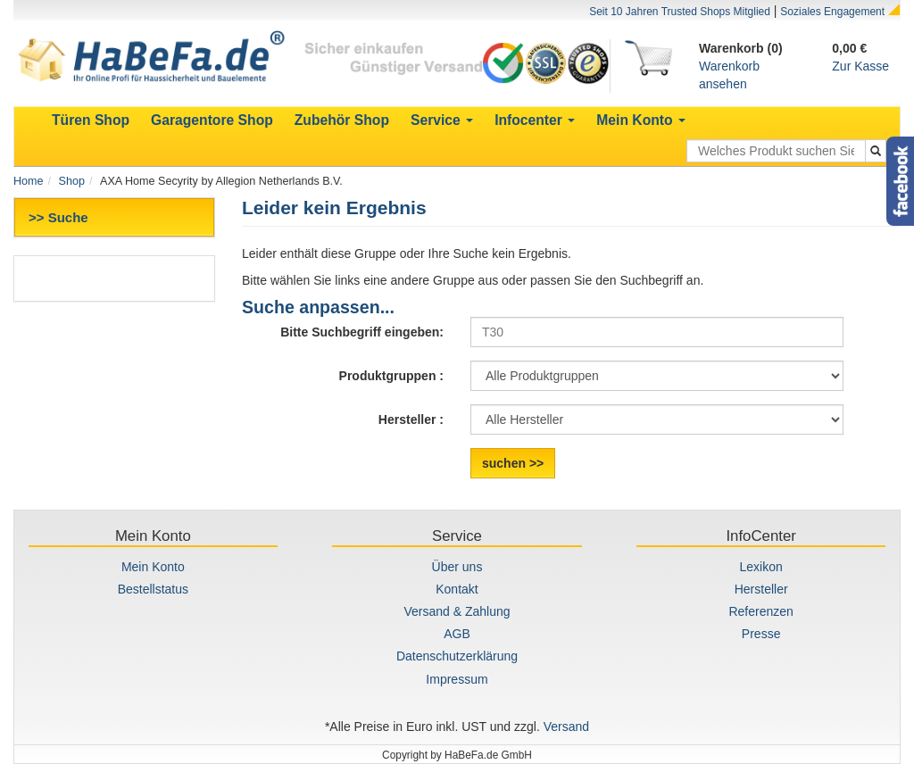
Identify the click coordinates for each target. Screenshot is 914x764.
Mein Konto (153, 567)
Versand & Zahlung (456, 611)
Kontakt (457, 589)
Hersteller (761, 589)
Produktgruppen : (391, 376)
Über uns (457, 567)
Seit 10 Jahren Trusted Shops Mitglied (679, 11)
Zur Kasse (860, 66)
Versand (566, 726)
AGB (457, 634)
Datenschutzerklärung (457, 656)
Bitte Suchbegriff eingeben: (362, 332)
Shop (72, 181)
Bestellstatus (153, 589)
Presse (761, 634)
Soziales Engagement (832, 11)
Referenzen (760, 611)
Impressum (456, 679)
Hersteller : (411, 419)
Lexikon (761, 567)
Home (28, 181)
